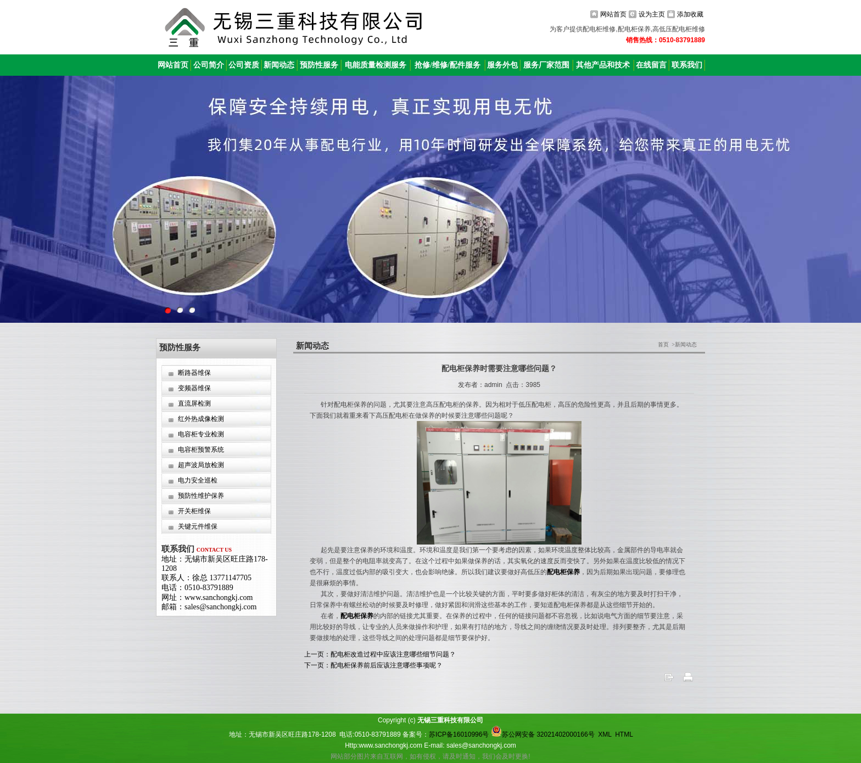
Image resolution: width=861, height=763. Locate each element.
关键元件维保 (197, 526)
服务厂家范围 (546, 65)
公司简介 (208, 65)
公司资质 (243, 65)
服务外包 (502, 65)
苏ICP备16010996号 (459, 734)
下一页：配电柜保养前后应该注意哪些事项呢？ (373, 665)
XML (604, 734)
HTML (624, 734)
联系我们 (687, 65)
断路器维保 (194, 373)
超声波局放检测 (201, 465)
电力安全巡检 (197, 480)
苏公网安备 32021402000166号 (543, 734)
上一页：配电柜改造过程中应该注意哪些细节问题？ (380, 654)
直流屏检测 (194, 403)
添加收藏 (690, 14)
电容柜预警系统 (201, 449)
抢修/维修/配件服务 (447, 65)
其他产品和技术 (603, 65)
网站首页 (613, 14)
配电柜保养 (563, 572)
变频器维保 (194, 388)
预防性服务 (319, 65)
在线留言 (651, 65)
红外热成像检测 (201, 419)
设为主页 (652, 14)
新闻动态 (279, 65)
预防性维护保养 (201, 496)
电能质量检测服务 (375, 65)
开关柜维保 (194, 511)
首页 (663, 344)
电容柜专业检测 (201, 434)
